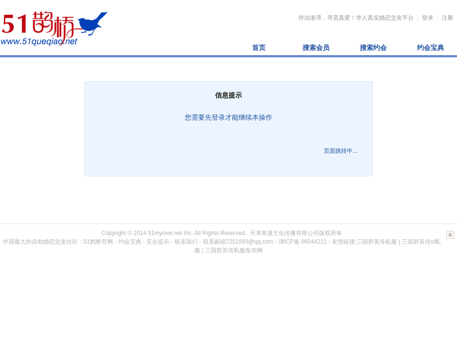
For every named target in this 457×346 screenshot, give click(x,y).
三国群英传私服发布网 (234, 250)
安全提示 (157, 241)
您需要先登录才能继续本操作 (228, 117)
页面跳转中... (340, 151)
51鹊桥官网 (98, 241)
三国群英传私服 (376, 241)
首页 (259, 47)
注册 (447, 17)
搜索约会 (373, 47)
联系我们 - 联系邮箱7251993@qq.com (224, 241)
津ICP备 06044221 (303, 241)
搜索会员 (316, 47)
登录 (427, 17)
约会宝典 (430, 47)
